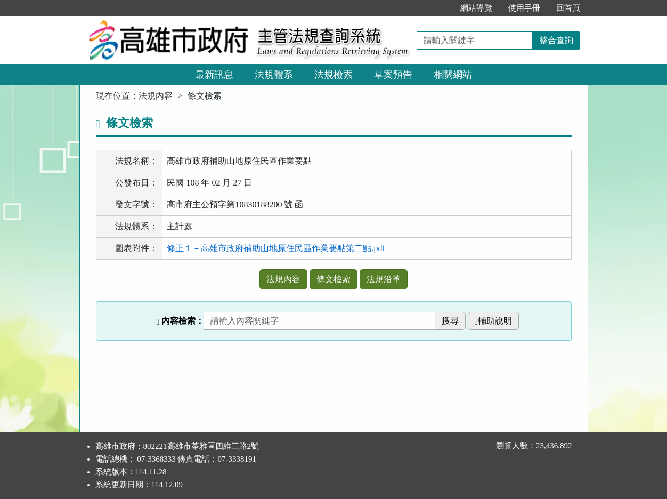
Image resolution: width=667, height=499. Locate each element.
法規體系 (274, 74)
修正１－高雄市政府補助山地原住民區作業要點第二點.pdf (276, 248)
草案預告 (393, 74)
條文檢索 (333, 279)
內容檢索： (180, 320)
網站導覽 (476, 8)
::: (440, 8)
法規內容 (156, 95)
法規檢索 (333, 74)
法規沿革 (384, 279)
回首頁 (568, 8)
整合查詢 (556, 40)
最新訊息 (214, 74)
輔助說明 (493, 320)
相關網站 (453, 74)
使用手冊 (524, 8)
